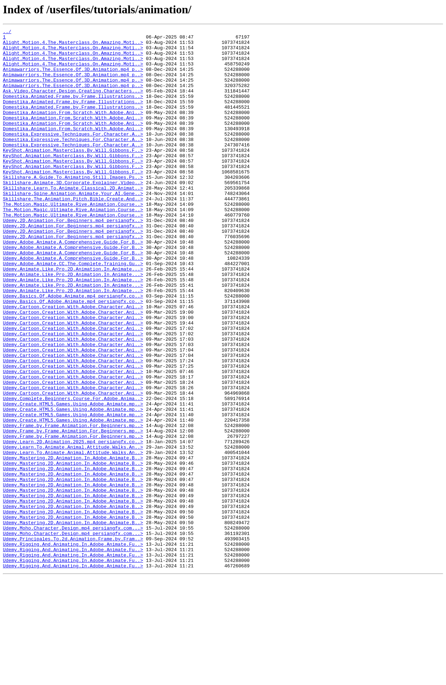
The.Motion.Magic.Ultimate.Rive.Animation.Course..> (73, 239)
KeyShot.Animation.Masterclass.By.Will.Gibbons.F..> (73, 175)
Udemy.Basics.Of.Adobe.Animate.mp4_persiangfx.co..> (73, 349)
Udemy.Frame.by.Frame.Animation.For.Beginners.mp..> (73, 505)
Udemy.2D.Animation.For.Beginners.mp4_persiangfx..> (73, 259)
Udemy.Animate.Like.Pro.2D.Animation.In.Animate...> (73, 317)
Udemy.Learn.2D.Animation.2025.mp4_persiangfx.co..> (73, 524)
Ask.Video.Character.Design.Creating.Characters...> (73, 103)
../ (7, 32)
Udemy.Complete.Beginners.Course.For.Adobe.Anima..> (73, 472)
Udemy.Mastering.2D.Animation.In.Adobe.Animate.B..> (73, 544)
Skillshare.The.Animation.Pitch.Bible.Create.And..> (73, 233)
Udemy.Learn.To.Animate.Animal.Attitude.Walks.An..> (73, 531)
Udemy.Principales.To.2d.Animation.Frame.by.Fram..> (73, 641)
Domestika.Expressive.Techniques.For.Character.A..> (73, 155)
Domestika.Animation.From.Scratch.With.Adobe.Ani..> (73, 129)
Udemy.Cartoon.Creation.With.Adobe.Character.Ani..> (73, 362)
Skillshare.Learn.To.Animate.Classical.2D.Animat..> (73, 220)
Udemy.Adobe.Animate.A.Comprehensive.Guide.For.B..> (73, 285)
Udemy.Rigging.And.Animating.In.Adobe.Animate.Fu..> (73, 647)
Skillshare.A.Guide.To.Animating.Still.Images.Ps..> (73, 207)
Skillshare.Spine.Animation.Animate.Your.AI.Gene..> (73, 226)
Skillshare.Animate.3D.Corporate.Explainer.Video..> (73, 213)
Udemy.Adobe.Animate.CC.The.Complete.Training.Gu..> (73, 311)
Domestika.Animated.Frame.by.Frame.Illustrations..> (73, 110)
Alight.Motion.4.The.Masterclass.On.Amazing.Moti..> (73, 45)
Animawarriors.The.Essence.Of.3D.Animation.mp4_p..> (73, 77)
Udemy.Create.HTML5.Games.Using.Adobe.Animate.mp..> (73, 479)
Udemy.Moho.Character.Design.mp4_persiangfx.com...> (73, 628)
